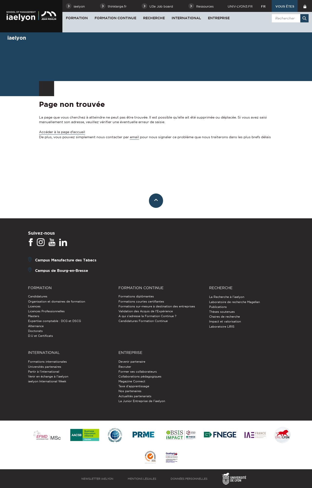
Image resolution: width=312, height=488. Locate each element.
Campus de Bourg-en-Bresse (61, 270)
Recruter (124, 366)
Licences (34, 306)
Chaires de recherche (224, 316)
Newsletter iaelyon (97, 478)
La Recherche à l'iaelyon (226, 296)
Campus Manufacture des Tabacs (66, 260)
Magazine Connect (131, 381)
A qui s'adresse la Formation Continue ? (147, 316)
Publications (218, 306)
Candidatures (37, 296)
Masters (33, 316)
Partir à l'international (43, 371)
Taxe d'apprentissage (133, 386)
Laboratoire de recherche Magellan (234, 302)
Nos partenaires (129, 391)
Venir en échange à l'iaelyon (48, 376)
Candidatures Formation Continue (143, 320)
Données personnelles (189, 478)
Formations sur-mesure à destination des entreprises (156, 306)
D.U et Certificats (40, 335)
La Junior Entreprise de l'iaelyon (141, 401)
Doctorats (35, 330)
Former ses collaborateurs (137, 371)
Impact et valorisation (225, 321)
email (134, 137)
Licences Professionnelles (46, 311)
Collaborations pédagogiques (139, 376)
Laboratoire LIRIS (221, 326)
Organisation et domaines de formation (56, 301)
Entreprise (219, 18)
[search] (289, 18)
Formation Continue (115, 18)
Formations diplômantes (136, 296)
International (186, 18)
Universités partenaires (44, 366)
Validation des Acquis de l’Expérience (145, 311)
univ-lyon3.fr (240, 6)
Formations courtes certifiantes (141, 301)
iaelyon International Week (47, 381)
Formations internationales (47, 361)
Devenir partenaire (131, 361)
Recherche (154, 18)
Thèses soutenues (222, 311)
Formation (77, 18)
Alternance (36, 326)
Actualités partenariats (134, 396)
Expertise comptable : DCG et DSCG (54, 320)
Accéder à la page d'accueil (62, 132)
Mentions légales (142, 478)
